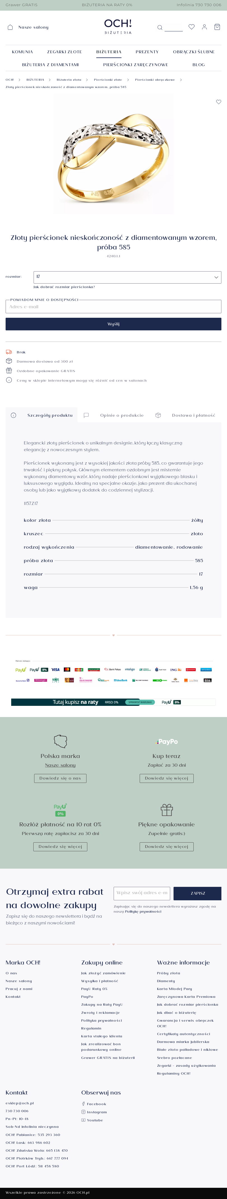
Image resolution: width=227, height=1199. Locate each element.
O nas (11, 974)
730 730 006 (17, 1111)
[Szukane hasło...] (174, 27)
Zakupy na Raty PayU (102, 1005)
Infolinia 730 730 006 (199, 4)
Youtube (92, 1121)
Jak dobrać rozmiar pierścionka (187, 1005)
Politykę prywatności (143, 912)
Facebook (93, 1104)
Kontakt (13, 997)
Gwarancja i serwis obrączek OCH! (185, 1024)
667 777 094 (57, 1159)
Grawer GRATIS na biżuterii (108, 1058)
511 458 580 (48, 1167)
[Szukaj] (160, 28)
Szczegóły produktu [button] (41, 415)
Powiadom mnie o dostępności (44, 301)
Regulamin (91, 1029)
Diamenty (166, 981)
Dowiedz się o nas (60, 779)
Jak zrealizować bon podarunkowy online (101, 1048)
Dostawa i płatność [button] (185, 415)
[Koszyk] (217, 28)
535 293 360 (49, 1135)
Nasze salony (60, 766)
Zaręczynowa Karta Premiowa (186, 997)
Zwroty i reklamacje (100, 1013)
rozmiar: (14, 277)
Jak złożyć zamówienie (103, 974)
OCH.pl (83, 1193)
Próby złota (168, 974)
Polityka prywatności (101, 1021)
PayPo (87, 997)
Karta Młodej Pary (175, 989)
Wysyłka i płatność (99, 981)
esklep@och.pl (20, 1104)
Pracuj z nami (19, 989)
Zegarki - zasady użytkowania (186, 1066)
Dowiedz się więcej (166, 779)
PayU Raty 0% (94, 989)
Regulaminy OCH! (174, 1074)
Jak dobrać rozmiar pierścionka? (64, 287)
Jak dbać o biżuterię (176, 1013)
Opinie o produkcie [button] (113, 415)
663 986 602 (39, 1143)
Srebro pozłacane (174, 1058)
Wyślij (113, 324)
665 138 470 (57, 1151)
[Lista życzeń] (191, 28)
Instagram (94, 1113)
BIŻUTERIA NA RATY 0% (107, 4)
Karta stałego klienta (101, 1037)
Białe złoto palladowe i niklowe (187, 1050)
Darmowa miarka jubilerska (183, 1042)
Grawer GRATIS (22, 4)
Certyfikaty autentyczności (183, 1034)
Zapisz (198, 894)
